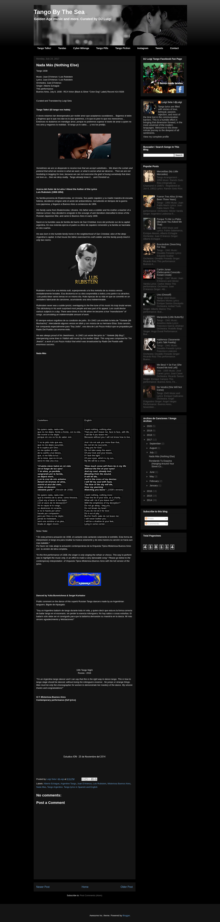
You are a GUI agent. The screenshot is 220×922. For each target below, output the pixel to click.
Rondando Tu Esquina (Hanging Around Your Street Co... (161, 464)
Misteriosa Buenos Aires (119, 783)
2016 (150, 491)
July (152, 452)
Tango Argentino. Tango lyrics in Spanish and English (72, 787)
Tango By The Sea (59, 12)
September (155, 443)
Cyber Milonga (81, 48)
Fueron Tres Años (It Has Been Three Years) (169, 198)
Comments (152, 523)
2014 (150, 500)
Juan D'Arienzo (84, 783)
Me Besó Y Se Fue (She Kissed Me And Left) (169, 366)
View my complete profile (156, 136)
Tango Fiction (122, 48)
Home (85, 886)
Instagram (142, 48)
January (154, 485)
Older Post (127, 886)
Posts (149, 518)
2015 (150, 495)
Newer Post (43, 886)
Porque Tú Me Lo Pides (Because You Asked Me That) (169, 222)
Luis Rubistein (99, 783)
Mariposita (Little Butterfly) (170, 317)
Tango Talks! (44, 48)
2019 (150, 430)
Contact (174, 48)
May (152, 476)
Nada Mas (41, 787)
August (153, 448)
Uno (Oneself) (164, 294)
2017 (150, 439)
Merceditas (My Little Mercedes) (167, 173)
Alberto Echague (51, 783)
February (154, 481)
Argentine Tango (68, 783)
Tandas (62, 48)
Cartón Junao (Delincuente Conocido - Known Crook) (169, 272)
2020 (150, 426)
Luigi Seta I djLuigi (171, 102)
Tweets (159, 48)
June (152, 472)
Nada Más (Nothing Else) (162, 456)
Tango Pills (102, 48)
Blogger (126, 915)
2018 (150, 435)
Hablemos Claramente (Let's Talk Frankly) (168, 341)
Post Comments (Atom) (91, 895)
